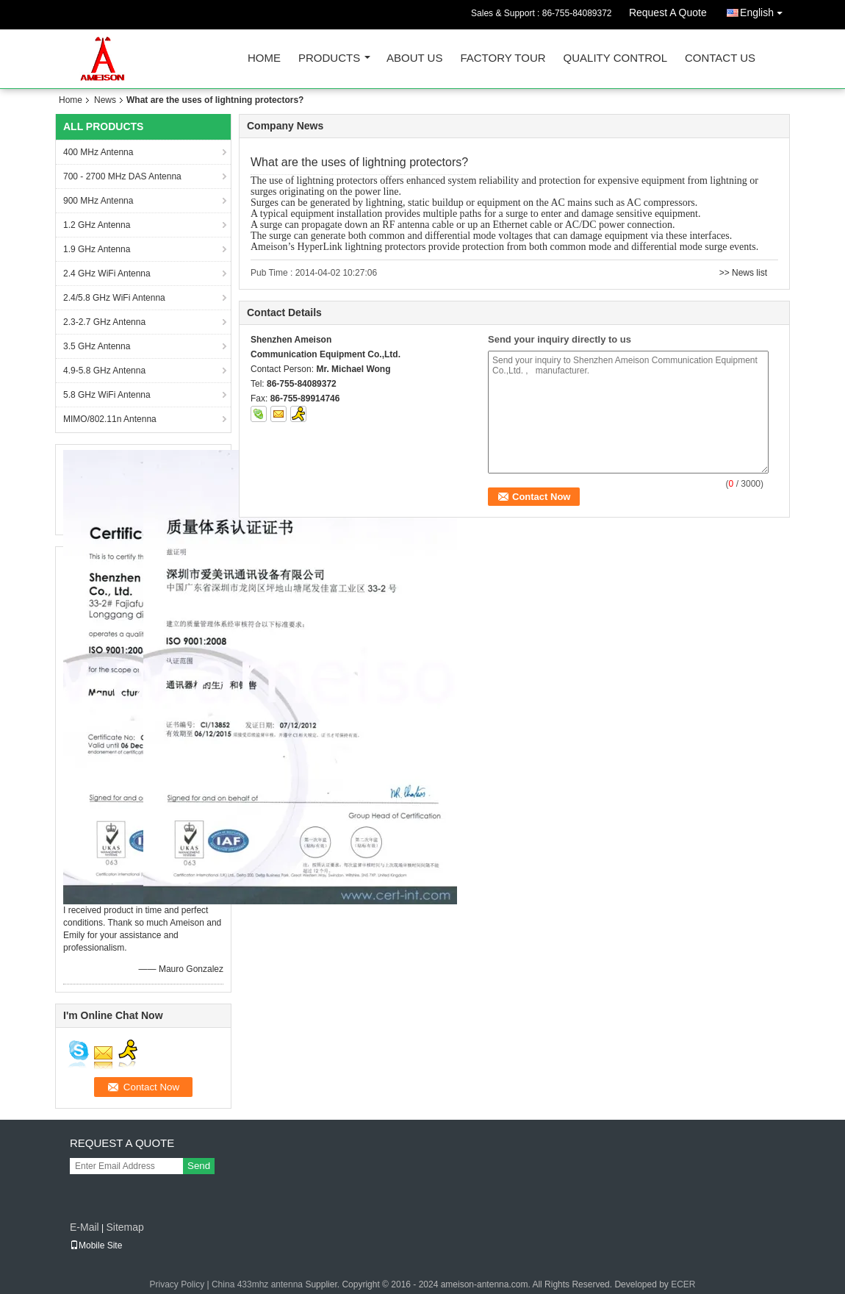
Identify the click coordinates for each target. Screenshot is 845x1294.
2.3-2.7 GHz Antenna (104, 322)
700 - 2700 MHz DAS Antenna (122, 176)
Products (329, 58)
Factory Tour (502, 58)
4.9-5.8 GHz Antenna (104, 370)
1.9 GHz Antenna (96, 249)
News (105, 100)
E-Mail (84, 1227)
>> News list (743, 273)
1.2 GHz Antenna (96, 225)
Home (264, 58)
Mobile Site (96, 1245)
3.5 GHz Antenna (96, 346)
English (765, 9)
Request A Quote (668, 12)
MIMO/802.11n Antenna (110, 419)
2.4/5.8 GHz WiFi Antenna (114, 298)
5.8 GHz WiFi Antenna (107, 395)
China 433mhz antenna (257, 1284)
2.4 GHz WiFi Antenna (107, 273)
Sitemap (124, 1227)
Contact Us (720, 58)
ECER (683, 1284)
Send (198, 1165)
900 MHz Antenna (98, 201)
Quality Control (615, 58)
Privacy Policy (176, 1284)
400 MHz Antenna (98, 152)
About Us (414, 58)
